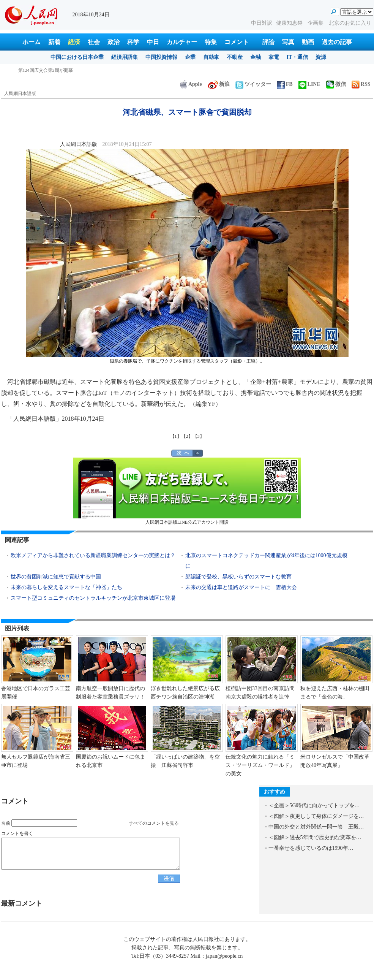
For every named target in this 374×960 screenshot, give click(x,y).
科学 (133, 42)
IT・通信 (297, 57)
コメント (236, 42)
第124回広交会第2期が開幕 (45, 70)
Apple (191, 84)
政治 (113, 42)
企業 (190, 57)
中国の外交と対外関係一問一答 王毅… (316, 827)
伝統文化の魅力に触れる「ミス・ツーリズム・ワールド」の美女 (260, 765)
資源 (321, 57)
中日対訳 (261, 23)
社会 (94, 42)
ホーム (31, 42)
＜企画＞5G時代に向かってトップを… (314, 805)
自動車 (211, 57)
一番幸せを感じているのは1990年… (310, 848)
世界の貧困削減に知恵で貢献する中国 (56, 577)
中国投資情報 (161, 57)
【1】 (175, 436)
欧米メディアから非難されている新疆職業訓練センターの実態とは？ (93, 555)
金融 (255, 57)
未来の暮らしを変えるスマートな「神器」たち (66, 587)
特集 (211, 42)
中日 (153, 42)
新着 (54, 42)
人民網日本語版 (20, 93)
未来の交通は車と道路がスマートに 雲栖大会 (241, 587)
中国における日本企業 (77, 57)
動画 (308, 42)
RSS (361, 84)
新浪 (219, 84)
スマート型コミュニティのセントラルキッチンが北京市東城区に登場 (93, 598)
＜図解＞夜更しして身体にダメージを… (316, 816)
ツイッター (253, 84)
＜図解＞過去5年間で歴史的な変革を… (314, 837)
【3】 (198, 436)
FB (285, 84)
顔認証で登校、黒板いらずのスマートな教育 (238, 577)
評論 (268, 42)
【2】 (187, 436)
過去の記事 (337, 42)
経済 (74, 42)
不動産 (235, 57)
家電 (273, 57)
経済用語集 (124, 57)
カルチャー (182, 42)
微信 (336, 84)
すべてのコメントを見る (154, 823)
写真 (288, 42)
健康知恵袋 (290, 23)
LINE (309, 84)
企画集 (316, 23)
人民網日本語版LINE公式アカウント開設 (187, 491)
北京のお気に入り (350, 23)
